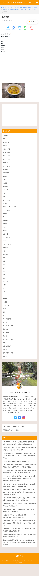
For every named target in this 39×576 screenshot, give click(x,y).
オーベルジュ (7, 202)
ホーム (4, 8)
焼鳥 (4, 265)
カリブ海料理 (7, 213)
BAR (4, 314)
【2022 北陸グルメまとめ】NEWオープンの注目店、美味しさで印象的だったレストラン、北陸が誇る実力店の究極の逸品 (19, 462)
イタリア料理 (7, 161)
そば (4, 272)
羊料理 (5, 178)
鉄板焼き (5, 251)
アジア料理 (6, 175)
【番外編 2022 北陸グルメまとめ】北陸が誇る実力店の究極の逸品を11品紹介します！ (19, 515)
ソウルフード (7, 241)
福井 (4, 348)
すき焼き (5, 258)
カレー (5, 275)
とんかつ (5, 192)
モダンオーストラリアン (10, 209)
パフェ (5, 296)
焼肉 (4, 262)
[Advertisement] (19, 68)
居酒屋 (5, 147)
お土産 (5, 185)
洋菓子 (5, 303)
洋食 (4, 199)
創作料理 (5, 189)
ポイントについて (14, 37)
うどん (5, 268)
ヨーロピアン (7, 168)
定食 (4, 279)
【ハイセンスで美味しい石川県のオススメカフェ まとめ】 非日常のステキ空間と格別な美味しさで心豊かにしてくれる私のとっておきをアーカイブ (19, 488)
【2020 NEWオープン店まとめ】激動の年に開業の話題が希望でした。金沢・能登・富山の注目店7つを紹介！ (19, 449)
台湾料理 (5, 164)
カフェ (5, 293)
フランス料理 (7, 150)
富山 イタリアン (7, 335)
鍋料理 (5, 227)
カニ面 (5, 206)
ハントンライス (7, 248)
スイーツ (5, 300)
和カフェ (5, 286)
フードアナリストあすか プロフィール (14, 433)
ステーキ (5, 255)
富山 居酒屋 (6, 338)
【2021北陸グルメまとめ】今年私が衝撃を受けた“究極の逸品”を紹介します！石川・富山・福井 (19, 455)
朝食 (4, 282)
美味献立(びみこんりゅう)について (13, 436)
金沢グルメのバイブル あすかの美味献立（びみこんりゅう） (18, 3)
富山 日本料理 (7, 324)
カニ (4, 195)
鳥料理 (5, 216)
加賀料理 (5, 223)
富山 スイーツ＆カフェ (9, 345)
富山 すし (6, 328)
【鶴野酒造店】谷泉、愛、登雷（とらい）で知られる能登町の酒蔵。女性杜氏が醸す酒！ (19, 541)
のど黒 (5, 234)
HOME (19, 568)
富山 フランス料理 (8, 331)
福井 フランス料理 (8, 359)
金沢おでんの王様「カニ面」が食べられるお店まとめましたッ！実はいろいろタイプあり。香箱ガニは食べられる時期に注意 (19, 554)
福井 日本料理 (7, 352)
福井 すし (6, 355)
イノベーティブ (7, 154)
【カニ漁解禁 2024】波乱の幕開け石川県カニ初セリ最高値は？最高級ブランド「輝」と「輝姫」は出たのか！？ (19, 480)
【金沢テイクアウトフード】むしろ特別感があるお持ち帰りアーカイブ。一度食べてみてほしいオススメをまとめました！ (19, 534)
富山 (4, 321)
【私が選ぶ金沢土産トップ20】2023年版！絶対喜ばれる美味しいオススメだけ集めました (19, 521)
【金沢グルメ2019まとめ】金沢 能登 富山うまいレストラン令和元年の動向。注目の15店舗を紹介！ (19, 527)
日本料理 (10, 8)
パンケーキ (6, 310)
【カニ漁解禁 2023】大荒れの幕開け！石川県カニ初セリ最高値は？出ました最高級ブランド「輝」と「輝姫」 (19, 473)
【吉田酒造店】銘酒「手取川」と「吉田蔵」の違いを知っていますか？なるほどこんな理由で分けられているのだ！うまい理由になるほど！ (19, 502)
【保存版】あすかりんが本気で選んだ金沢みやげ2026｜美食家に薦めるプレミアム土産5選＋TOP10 (19, 495)
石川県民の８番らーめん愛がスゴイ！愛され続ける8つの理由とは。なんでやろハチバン (19, 547)
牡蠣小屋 (5, 237)
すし (4, 140)
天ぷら (5, 230)
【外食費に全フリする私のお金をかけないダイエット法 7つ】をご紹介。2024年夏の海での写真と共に (19, 509)
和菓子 (5, 289)
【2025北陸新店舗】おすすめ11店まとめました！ (17, 468)
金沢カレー (6, 244)
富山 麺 (5, 341)
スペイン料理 (7, 157)
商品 (4, 317)
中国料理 (5, 171)
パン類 (5, 307)
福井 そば (6, 362)
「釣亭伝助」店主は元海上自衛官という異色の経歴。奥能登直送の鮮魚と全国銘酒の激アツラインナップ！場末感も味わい (19, 11)
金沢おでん (6, 143)
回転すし (5, 182)
